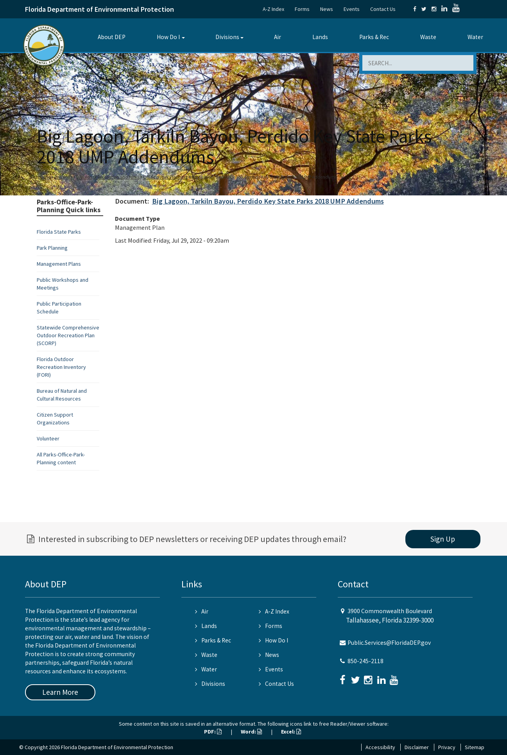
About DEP (111, 37)
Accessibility (380, 747)
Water (475, 37)
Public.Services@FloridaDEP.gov (389, 642)
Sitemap (474, 747)
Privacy (446, 747)
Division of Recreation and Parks (107, 177)
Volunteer (48, 438)
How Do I (168, 37)
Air (277, 37)
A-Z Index (273, 9)
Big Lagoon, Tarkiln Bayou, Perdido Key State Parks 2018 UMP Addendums (268, 201)
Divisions (227, 37)
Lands (320, 37)
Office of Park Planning (165, 177)
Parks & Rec (374, 37)
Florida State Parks (59, 231)
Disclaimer (417, 747)
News (326, 9)
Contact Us (383, 9)
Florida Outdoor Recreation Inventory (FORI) (61, 367)
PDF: (213, 731)
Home (44, 177)
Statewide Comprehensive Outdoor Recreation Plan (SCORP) (68, 335)
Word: (251, 731)
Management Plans (59, 263)
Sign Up (442, 539)
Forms (302, 9)
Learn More (60, 692)
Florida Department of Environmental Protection (99, 9)
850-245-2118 (365, 661)
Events (352, 9)
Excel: (291, 731)
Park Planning (52, 247)
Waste (428, 37)
